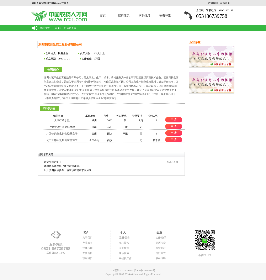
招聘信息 (123, 15)
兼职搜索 (124, 253)
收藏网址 (213, 3)
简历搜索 (161, 242)
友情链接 (87, 253)
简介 (86, 232)
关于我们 (87, 237)
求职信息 (144, 15)
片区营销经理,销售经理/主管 (62, 133)
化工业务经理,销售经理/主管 (62, 140)
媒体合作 (87, 248)
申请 (174, 119)
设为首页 (225, 3)
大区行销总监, (62, 120)
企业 (159, 232)
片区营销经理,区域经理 (62, 127)
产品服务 (87, 242)
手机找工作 (125, 258)
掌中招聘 (161, 258)
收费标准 (165, 15)
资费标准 (161, 248)
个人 (122, 232)
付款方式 (161, 253)
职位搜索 (124, 242)
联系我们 (87, 258)
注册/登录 (124, 237)
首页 (103, 15)
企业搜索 (124, 248)
